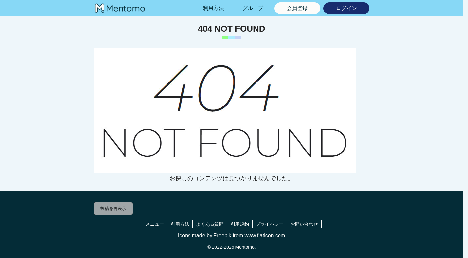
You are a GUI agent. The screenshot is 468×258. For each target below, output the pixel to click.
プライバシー (269, 224)
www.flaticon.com (265, 235)
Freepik (222, 235)
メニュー (154, 224)
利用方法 (180, 224)
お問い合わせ (304, 224)
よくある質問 (210, 224)
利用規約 (240, 224)
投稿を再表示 (113, 208)
